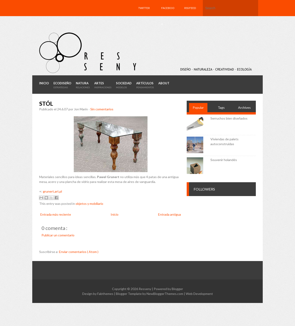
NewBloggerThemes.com (165, 294)
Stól (46, 103)
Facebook (167, 16)
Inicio (114, 214)
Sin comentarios (101, 109)
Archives (244, 107)
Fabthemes (105, 294)
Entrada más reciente (55, 214)
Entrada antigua (169, 214)
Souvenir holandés (223, 160)
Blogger (177, 289)
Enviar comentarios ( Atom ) (78, 252)
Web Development (199, 294)
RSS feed (190, 8)
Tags (221, 107)
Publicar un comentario (57, 235)
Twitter (144, 8)
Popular (198, 107)
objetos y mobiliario (89, 204)
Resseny (145, 289)
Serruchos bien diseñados (229, 118)
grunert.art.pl (52, 191)
